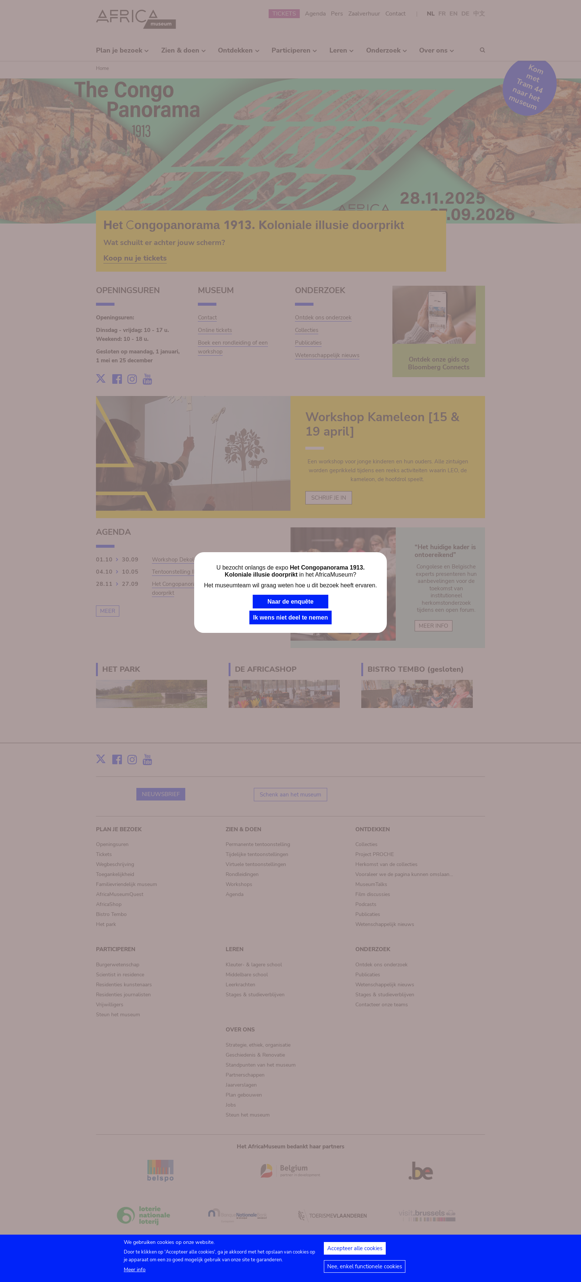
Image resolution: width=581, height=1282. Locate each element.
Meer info (135, 1272)
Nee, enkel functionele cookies (364, 1269)
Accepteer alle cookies (354, 1251)
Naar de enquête (290, 601)
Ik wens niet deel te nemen (290, 617)
